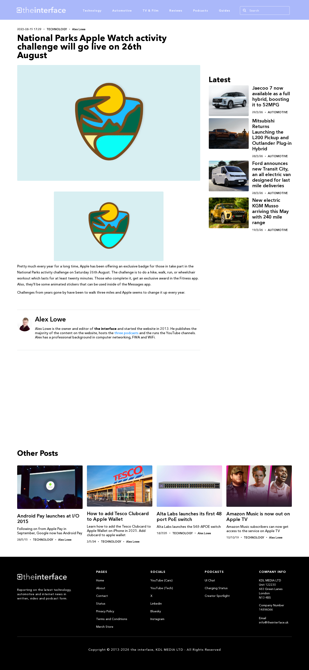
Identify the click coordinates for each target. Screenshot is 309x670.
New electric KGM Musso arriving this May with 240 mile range (270, 211)
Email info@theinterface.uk (273, 620)
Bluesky (155, 611)
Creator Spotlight (217, 596)
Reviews (175, 10)
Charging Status (216, 588)
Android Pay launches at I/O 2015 (48, 518)
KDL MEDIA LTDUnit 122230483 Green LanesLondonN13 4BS (271, 588)
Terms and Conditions (111, 619)
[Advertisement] (108, 387)
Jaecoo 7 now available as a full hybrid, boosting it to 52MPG (271, 96)
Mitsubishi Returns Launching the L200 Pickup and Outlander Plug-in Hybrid (272, 135)
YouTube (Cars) (161, 580)
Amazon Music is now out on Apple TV (258, 516)
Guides (224, 10)
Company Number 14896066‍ (271, 607)
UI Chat (210, 580)
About (100, 588)
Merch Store (104, 627)
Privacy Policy (105, 611)
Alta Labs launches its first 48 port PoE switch (189, 516)
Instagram (157, 619)
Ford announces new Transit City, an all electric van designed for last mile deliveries (271, 174)
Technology (92, 10)
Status (100, 603)
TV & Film (150, 10)
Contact (102, 596)
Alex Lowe (78, 29)
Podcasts (200, 10)
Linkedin (156, 603)
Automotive (122, 10)
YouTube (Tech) (161, 588)
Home (100, 580)
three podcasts (126, 333)
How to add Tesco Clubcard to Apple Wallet (118, 516)
